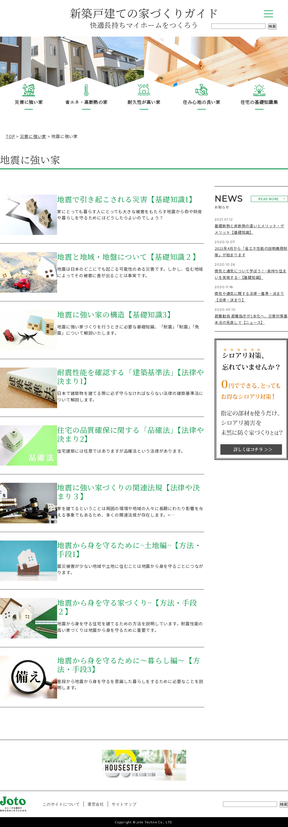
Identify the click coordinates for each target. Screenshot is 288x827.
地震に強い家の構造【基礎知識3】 (115, 314)
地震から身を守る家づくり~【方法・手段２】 (127, 607)
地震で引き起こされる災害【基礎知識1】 (126, 199)
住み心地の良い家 (201, 102)
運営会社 (95, 804)
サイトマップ (124, 804)
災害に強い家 (29, 102)
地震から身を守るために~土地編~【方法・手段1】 (129, 550)
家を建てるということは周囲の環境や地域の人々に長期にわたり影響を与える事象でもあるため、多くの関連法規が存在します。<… (130, 511)
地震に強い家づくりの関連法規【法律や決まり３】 (128, 492)
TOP (10, 136)
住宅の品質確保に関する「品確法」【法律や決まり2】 (130, 434)
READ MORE (268, 198)
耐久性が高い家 (143, 102)
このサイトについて (61, 804)
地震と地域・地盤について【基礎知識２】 (128, 257)
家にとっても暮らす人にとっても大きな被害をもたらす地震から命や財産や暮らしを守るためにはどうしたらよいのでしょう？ (129, 214)
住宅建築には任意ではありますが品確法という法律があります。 (121, 451)
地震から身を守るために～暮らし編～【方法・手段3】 (128, 665)
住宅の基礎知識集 (259, 102)
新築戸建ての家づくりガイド (144, 17)
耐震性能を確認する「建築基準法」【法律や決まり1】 (130, 377)
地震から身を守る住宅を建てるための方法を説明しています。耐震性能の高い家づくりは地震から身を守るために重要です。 (130, 627)
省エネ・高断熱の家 (86, 102)
